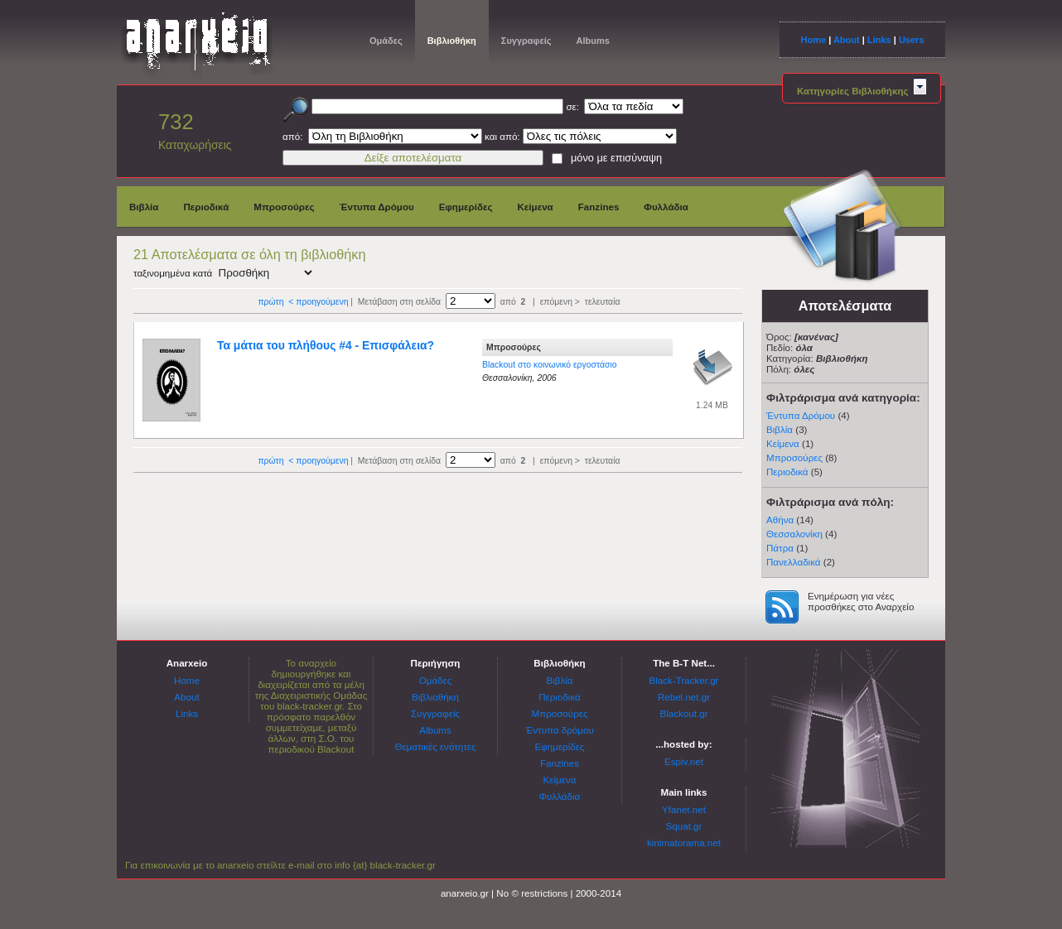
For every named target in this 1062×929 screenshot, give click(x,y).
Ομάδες (386, 41)
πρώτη (270, 301)
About (846, 40)
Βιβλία (143, 206)
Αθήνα (780, 519)
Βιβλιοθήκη (451, 41)
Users (911, 40)
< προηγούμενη (318, 301)
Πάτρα (780, 547)
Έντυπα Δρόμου (377, 206)
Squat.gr (684, 826)
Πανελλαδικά (793, 561)
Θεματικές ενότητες (434, 746)
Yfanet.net (684, 809)
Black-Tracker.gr (684, 680)
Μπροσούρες (283, 206)
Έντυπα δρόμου (559, 729)
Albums (592, 41)
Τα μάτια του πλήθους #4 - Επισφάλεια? (325, 345)
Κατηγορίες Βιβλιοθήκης (861, 90)
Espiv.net (683, 761)
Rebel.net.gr (684, 696)
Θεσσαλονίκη (794, 533)
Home (813, 40)
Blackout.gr (684, 713)
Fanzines (599, 206)
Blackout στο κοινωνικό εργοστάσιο (549, 364)
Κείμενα (535, 206)
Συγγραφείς (526, 41)
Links (879, 40)
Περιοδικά (206, 206)
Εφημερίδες (466, 206)
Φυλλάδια (666, 206)
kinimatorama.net (684, 842)
